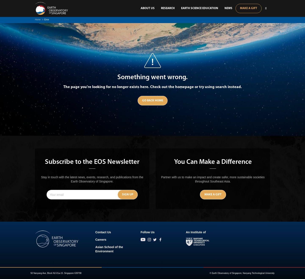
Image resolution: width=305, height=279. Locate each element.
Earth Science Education (199, 8)
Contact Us (103, 232)
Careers (100, 239)
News (228, 8)
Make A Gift (248, 8)
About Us (148, 8)
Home (38, 19)
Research (168, 8)
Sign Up (127, 194)
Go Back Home (152, 100)
